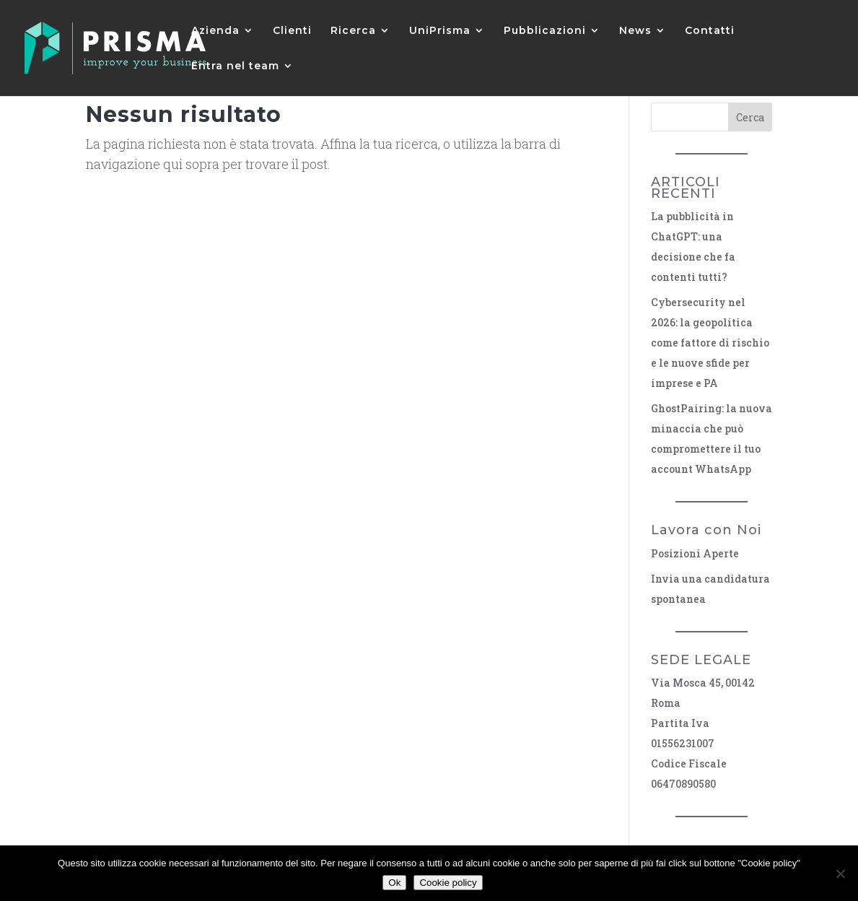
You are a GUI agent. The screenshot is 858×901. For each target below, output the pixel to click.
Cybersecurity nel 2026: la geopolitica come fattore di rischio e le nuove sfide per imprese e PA (710, 342)
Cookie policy (447, 882)
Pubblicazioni (545, 31)
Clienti (292, 31)
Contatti (710, 31)
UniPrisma (439, 31)
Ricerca (353, 31)
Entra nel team (235, 66)
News (635, 31)
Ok (394, 882)
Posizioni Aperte (695, 553)
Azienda (215, 31)
